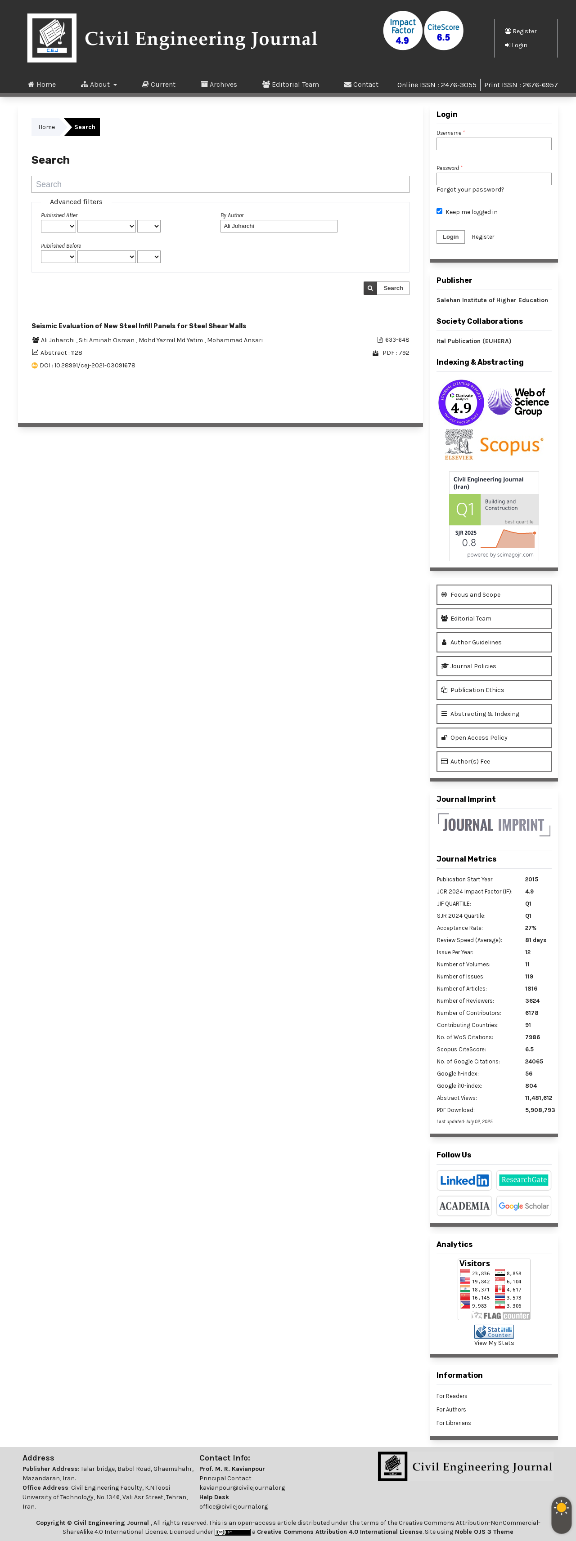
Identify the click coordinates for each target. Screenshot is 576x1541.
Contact (361, 84)
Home (42, 84)
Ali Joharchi (58, 340)
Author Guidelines (471, 642)
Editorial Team (290, 84)
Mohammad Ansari (235, 340)
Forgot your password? (470, 189)
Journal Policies (468, 666)
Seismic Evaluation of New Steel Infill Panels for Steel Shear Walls (139, 326)
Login (516, 44)
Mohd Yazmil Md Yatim (171, 340)
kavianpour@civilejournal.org (242, 1488)
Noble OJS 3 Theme (483, 1532)
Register (521, 31)
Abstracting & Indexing (480, 713)
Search (393, 288)
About (96, 84)
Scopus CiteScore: (461, 1049)
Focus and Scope (470, 594)
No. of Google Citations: (468, 1061)
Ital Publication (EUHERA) (474, 341)
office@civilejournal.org (233, 1506)
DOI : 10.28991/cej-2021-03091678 (87, 365)
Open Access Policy (474, 737)
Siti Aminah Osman (107, 340)
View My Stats (494, 1343)
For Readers (452, 1396)
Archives (219, 84)
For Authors (451, 1409)
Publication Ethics (472, 690)
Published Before (61, 245)
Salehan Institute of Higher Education (492, 300)
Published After (59, 215)
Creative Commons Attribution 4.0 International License (340, 1532)
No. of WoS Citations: (465, 1037)
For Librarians (453, 1423)
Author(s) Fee (465, 761)
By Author (231, 215)
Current (159, 84)
